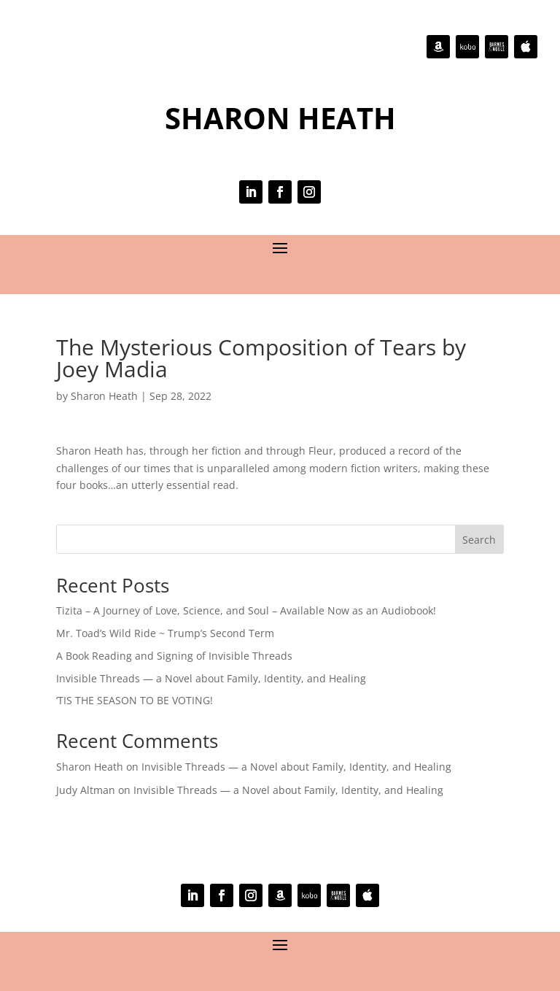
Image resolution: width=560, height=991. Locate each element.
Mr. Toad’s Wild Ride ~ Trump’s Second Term (165, 633)
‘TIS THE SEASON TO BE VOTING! (134, 700)
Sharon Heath (104, 396)
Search (479, 540)
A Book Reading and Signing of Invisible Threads (174, 656)
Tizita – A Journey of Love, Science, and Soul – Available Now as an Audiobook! (246, 610)
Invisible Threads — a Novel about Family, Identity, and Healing (211, 678)
